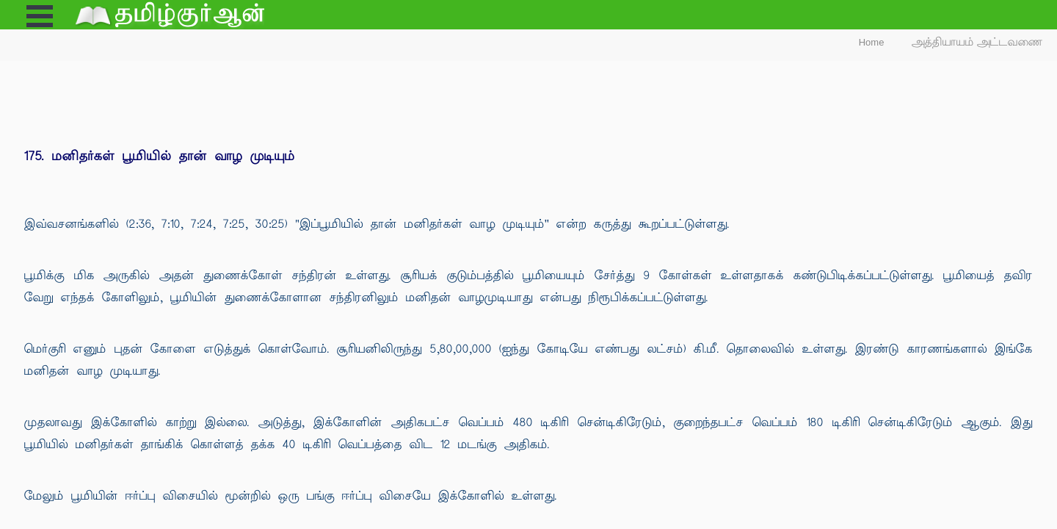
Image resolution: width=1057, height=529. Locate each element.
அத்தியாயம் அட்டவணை (977, 42)
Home (872, 42)
